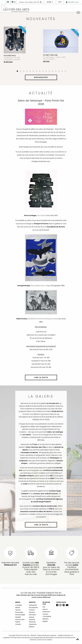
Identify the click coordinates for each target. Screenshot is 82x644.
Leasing (31, 617)
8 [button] (39, 71)
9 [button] (43, 71)
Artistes (17, 607)
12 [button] (52, 71)
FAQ (44, 607)
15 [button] (62, 71)
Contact (45, 614)
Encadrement (33, 607)
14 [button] (59, 71)
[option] (21, 48)
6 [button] (33, 71)
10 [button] (46, 71)
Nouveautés (19, 612)
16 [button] (65, 71)
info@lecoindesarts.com (65, 635)
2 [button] (20, 71)
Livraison (32, 610)
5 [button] (30, 71)
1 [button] (17, 71)
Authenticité (33, 605)
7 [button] (36, 71)
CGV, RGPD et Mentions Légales (47, 619)
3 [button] (23, 71)
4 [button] (27, 71)
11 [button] (49, 71)
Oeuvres (17, 610)
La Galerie (18, 605)
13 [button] (55, 71)
